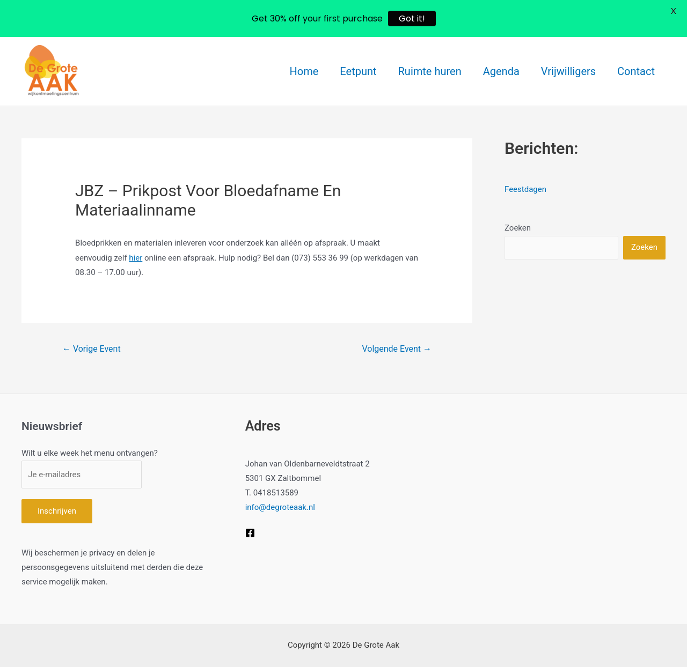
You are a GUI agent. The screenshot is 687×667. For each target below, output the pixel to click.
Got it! (412, 18)
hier (135, 258)
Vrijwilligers (568, 71)
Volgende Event (397, 349)
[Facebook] (250, 533)
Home (304, 71)
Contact (636, 71)
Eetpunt (358, 71)
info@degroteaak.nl (280, 507)
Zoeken (518, 228)
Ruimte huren (430, 71)
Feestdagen (525, 189)
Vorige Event (91, 349)
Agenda (501, 71)
